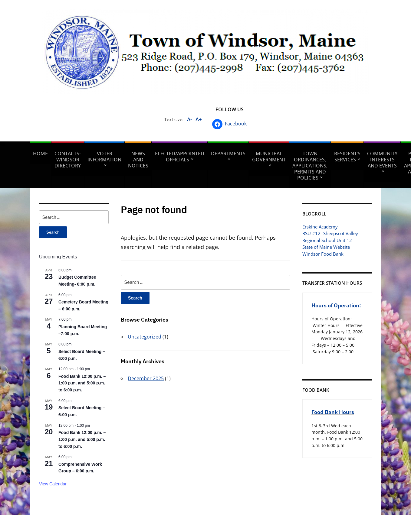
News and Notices (138, 159)
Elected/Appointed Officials (179, 156)
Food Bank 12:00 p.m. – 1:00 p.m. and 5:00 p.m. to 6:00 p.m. (82, 383)
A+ (199, 119)
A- (189, 119)
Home (40, 153)
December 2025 (146, 378)
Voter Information (104, 156)
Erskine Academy (320, 227)
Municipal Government (269, 156)
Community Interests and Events (382, 159)
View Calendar (53, 483)
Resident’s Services (347, 156)
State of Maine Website (326, 247)
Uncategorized (144, 336)
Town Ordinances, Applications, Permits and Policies (309, 165)
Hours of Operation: (336, 305)
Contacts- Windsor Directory (67, 159)
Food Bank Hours (332, 412)
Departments (228, 153)
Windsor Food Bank (323, 254)
